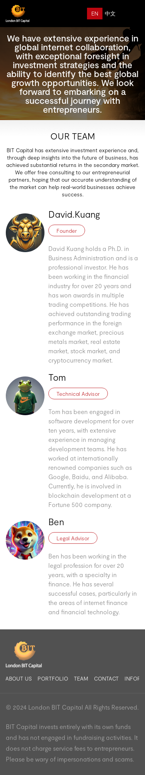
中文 (110, 13)
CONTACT (106, 681)
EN (94, 13)
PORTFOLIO (53, 681)
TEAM (81, 681)
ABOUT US (18, 681)
